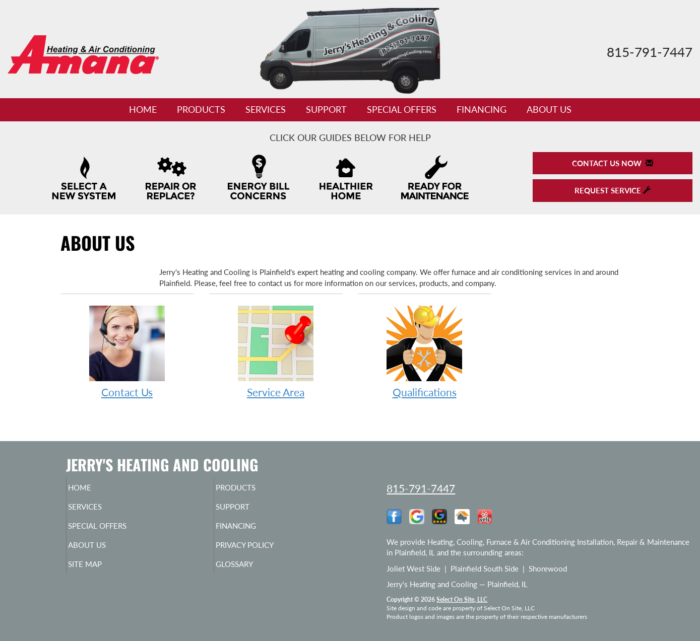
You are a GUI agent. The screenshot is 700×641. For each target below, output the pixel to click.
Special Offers (401, 109)
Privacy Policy (264, 551)
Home (143, 109)
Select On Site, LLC (461, 599)
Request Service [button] (613, 190)
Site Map (102, 573)
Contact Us (127, 351)
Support (326, 109)
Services (265, 109)
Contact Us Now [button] (612, 163)
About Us (549, 109)
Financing (481, 109)
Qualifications (424, 351)
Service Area (276, 351)
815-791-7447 (421, 488)
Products (201, 109)
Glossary (251, 573)
